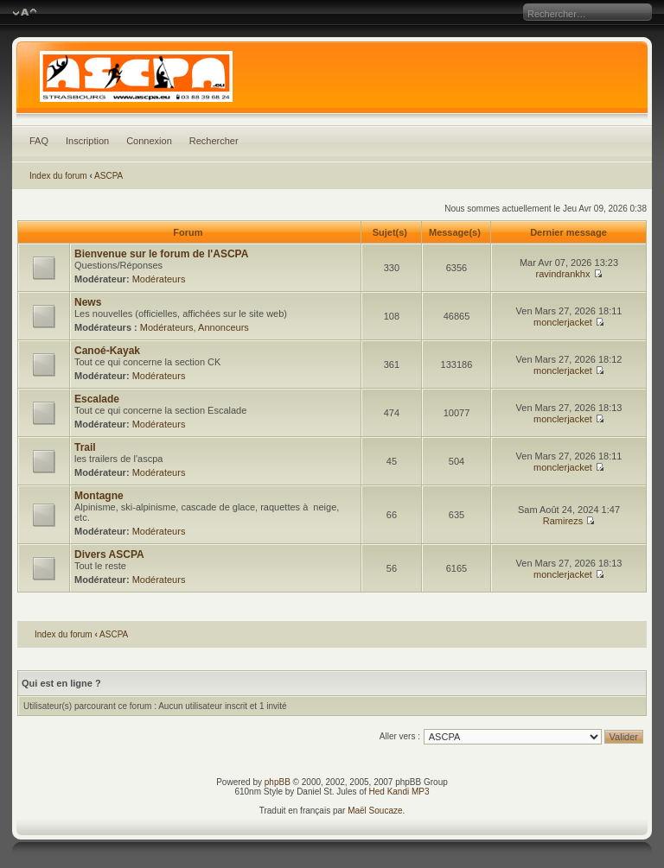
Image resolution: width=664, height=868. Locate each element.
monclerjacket (562, 322)
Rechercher (214, 141)
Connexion (149, 141)
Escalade (96, 399)
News (87, 302)
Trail (85, 447)
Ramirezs (563, 521)
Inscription (87, 141)
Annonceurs (223, 327)
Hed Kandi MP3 (399, 791)
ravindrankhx (562, 274)
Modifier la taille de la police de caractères (24, 13)
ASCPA (108, 176)
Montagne (99, 496)
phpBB (277, 782)
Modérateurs (159, 279)
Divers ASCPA (109, 554)
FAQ (38, 141)
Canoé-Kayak (107, 351)
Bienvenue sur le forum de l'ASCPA (161, 254)
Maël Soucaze (375, 810)
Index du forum (58, 176)
